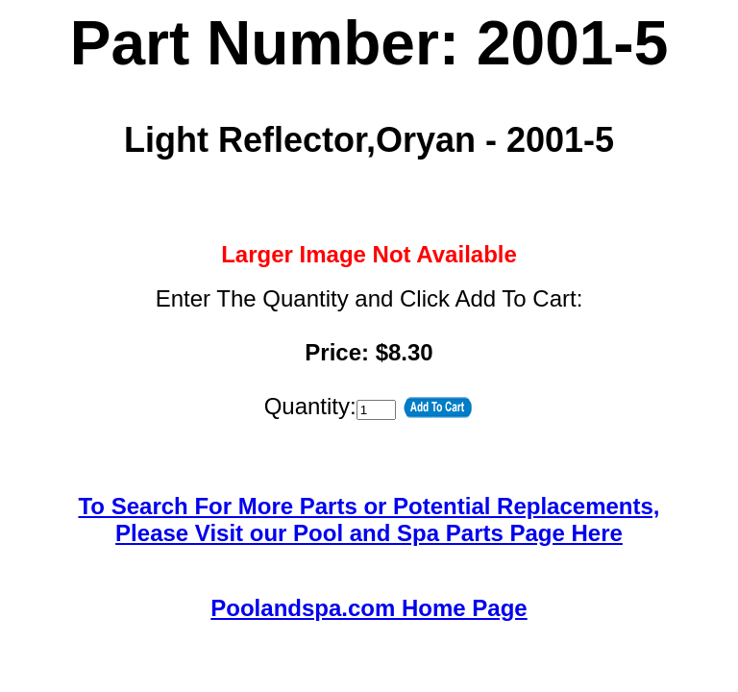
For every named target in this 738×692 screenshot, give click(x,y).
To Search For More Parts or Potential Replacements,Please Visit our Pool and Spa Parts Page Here (368, 519)
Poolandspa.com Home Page (368, 608)
